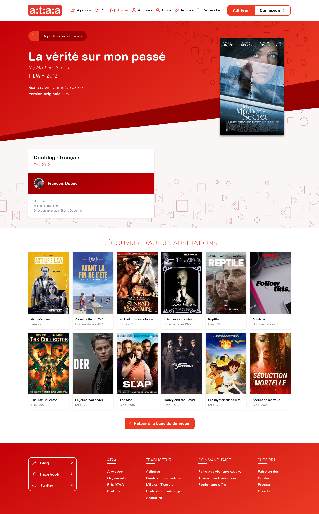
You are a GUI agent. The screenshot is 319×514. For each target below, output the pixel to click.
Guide (163, 10)
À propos (81, 10)
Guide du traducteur (163, 478)
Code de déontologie (164, 491)
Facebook (52, 474)
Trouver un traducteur (217, 478)
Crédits (264, 491)
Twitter (52, 485)
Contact (265, 478)
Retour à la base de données (159, 423)
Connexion (272, 10)
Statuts (113, 491)
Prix (101, 10)
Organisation (118, 478)
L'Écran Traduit (159, 484)
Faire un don (268, 471)
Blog (52, 463)
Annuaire (142, 10)
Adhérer (241, 10)
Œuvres (119, 10)
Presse (264, 484)
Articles (184, 10)
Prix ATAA (115, 484)
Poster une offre (212, 484)
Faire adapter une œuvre (219, 471)
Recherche (208, 10)
